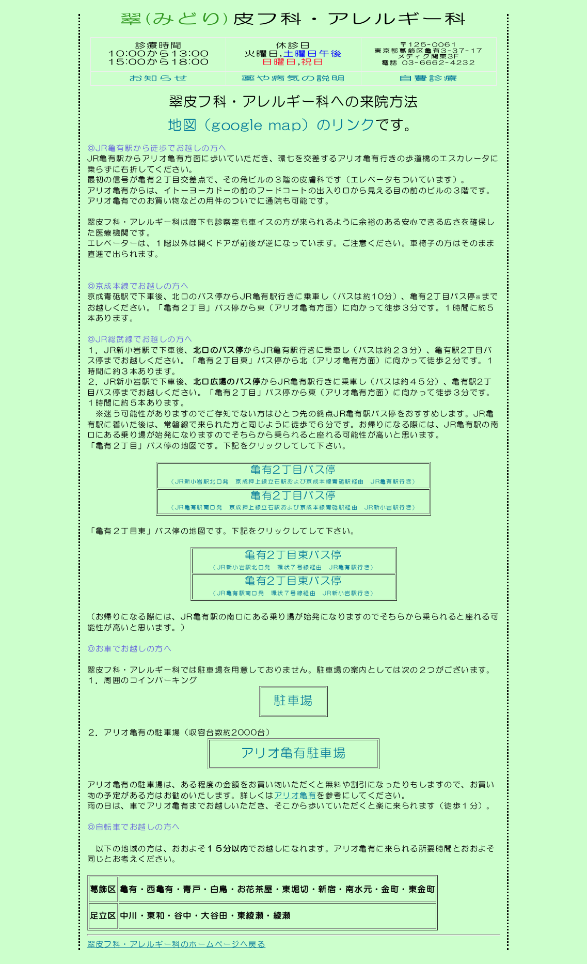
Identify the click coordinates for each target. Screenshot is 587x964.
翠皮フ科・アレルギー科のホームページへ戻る (176, 944)
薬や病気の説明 (293, 78)
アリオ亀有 (295, 795)
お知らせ (158, 78)
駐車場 (293, 700)
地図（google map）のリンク (271, 125)
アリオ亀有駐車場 (293, 753)
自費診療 (429, 78)
